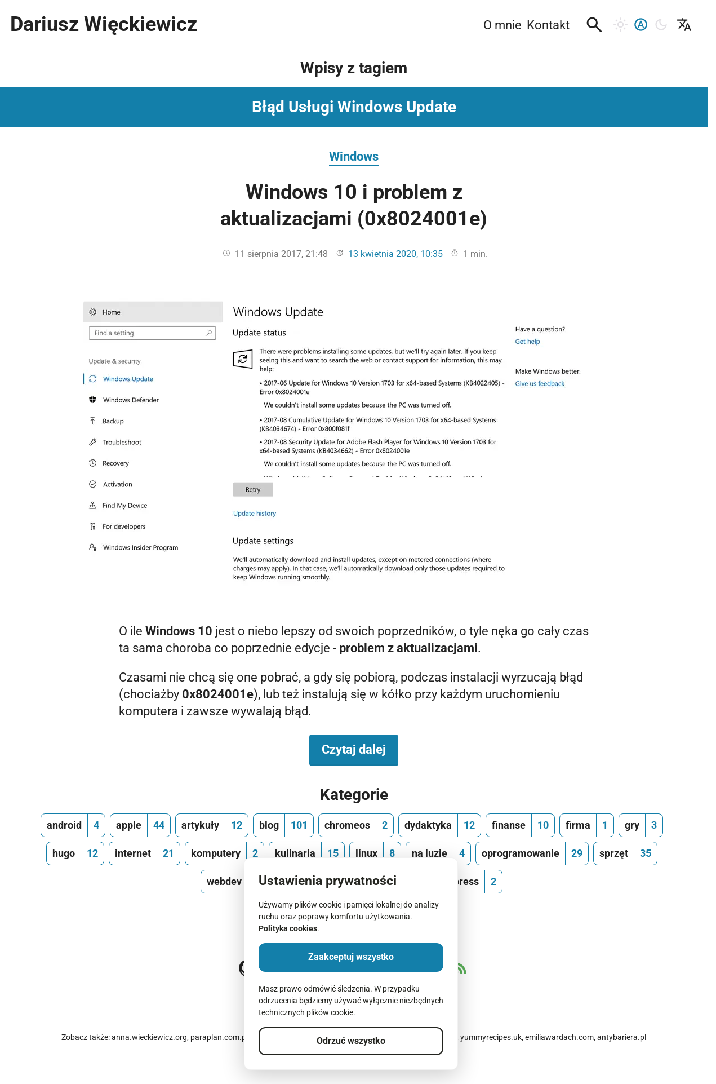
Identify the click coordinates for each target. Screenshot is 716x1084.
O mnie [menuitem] (502, 24)
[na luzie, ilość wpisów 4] (438, 853)
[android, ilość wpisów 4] (73, 825)
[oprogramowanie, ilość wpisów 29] (532, 853)
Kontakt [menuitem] (548, 24)
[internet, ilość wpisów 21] (144, 853)
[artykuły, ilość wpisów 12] (211, 825)
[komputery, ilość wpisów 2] (224, 853)
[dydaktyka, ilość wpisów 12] (439, 825)
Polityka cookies (288, 928)
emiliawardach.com (559, 1037)
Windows (354, 156)
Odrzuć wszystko (351, 1041)
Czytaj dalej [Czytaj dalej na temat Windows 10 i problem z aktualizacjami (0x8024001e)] (360, 748)
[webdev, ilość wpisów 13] (236, 881)
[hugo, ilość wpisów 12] (75, 853)
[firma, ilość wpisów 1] (586, 825)
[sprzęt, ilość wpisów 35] (625, 853)
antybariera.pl (621, 1037)
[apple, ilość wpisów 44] (140, 825)
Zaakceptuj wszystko (351, 957)
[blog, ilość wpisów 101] (283, 825)
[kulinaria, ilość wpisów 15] (307, 853)
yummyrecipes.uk (491, 1037)
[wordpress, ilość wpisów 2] (463, 881)
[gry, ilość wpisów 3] (641, 825)
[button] (594, 25)
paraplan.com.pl (219, 1037)
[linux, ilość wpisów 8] (375, 853)
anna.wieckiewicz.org (149, 1037)
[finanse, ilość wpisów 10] (520, 825)
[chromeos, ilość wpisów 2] (356, 825)
